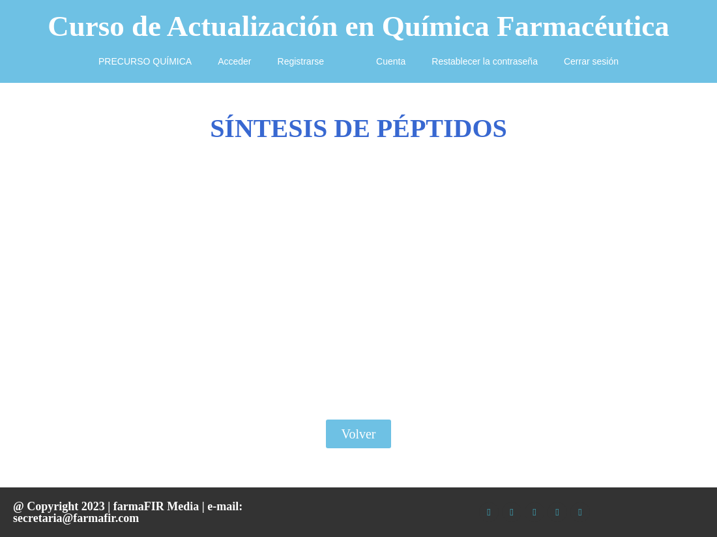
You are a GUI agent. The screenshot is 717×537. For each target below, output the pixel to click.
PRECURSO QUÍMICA (145, 61)
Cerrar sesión (591, 61)
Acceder (234, 61)
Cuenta (390, 61)
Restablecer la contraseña (485, 61)
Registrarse (301, 61)
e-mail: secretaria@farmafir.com (127, 512)
